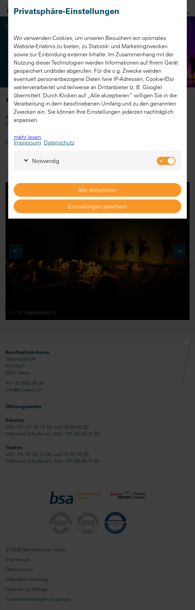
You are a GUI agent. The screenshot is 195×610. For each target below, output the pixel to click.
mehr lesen (27, 137)
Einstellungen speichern (97, 206)
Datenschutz (59, 142)
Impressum (27, 142)
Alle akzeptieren (97, 189)
